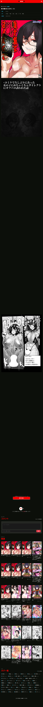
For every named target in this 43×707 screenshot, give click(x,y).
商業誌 (8, 6)
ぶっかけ (31, 685)
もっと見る (40, 671)
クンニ (4, 689)
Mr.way (7, 11)
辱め (9, 685)
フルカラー (27, 676)
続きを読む (21, 498)
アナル (24, 682)
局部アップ (25, 691)
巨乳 (13, 13)
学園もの (11, 682)
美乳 (30, 682)
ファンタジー (11, 680)
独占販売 (17, 691)
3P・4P (19, 680)
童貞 (32, 691)
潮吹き (36, 682)
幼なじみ (25, 687)
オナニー (24, 689)
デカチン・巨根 (6, 687)
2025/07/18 (8, 16)
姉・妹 (17, 682)
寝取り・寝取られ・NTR (31, 678)
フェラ (4, 676)
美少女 (11, 676)
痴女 (18, 687)
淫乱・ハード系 (18, 13)
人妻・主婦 (18, 676)
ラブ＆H (13, 678)
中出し (30, 673)
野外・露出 (23, 685)
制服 (35, 680)
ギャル (17, 689)
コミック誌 (20, 678)
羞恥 (31, 687)
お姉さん (11, 689)
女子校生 (37, 673)
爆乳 (23, 13)
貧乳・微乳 (35, 676)
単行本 (23, 673)
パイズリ (15, 685)
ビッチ (37, 691)
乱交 (37, 687)
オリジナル (5, 678)
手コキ (31, 689)
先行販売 (4, 691)
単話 (10, 13)
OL (13, 687)
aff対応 (7, 13)
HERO (21, 1)
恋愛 (4, 685)
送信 (38, 531)
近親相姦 (38, 685)
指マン (37, 689)
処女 (4, 680)
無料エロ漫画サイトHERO (22, 698)
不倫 (11, 691)
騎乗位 (4, 682)
